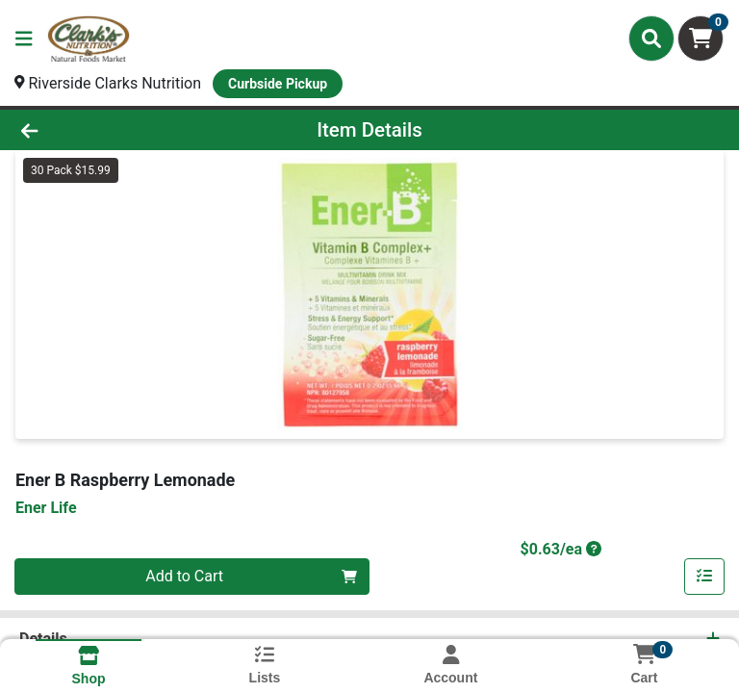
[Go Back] (103, 129)
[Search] (651, 38)
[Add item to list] (704, 576)
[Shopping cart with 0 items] (700, 38)
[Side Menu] (24, 38)
